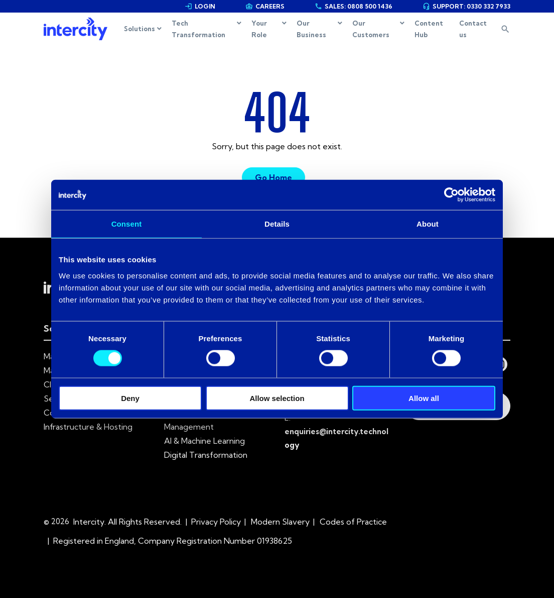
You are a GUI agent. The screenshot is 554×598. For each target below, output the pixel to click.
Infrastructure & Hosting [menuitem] (88, 427)
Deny (130, 397)
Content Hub (428, 29)
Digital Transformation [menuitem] (205, 455)
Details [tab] (277, 224)
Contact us (473, 29)
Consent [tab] (126, 224)
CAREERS (265, 7)
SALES (353, 7)
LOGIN (200, 7)
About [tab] (428, 224)
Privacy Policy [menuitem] (216, 522)
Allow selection (276, 397)
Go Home (273, 177)
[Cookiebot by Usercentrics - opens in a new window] (451, 195)
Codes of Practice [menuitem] (353, 522)
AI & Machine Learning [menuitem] (204, 441)
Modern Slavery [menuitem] (280, 522)
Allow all (423, 397)
